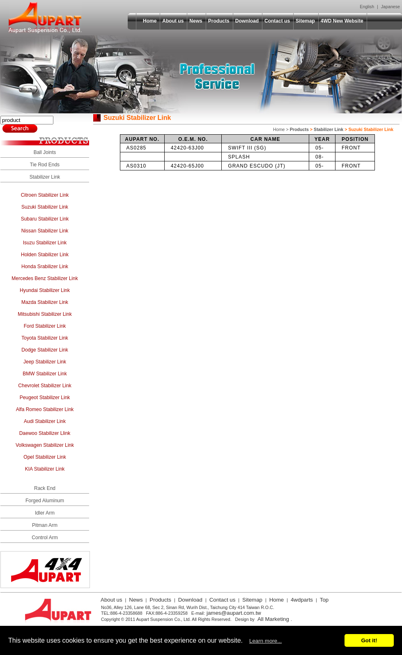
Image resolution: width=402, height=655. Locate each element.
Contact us (277, 21)
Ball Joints (45, 152)
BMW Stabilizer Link (45, 374)
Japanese (390, 6)
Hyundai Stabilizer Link (45, 290)
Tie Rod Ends (45, 165)
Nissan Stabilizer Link (45, 231)
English (367, 6)
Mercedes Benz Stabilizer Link (44, 278)
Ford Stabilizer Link (45, 326)
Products (219, 21)
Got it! (369, 640)
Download (247, 21)
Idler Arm (45, 513)
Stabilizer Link (45, 177)
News (195, 21)
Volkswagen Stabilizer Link (45, 445)
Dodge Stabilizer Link (44, 350)
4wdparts (302, 600)
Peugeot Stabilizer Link (45, 397)
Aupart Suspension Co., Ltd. (45, 17)
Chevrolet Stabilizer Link (44, 385)
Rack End (44, 488)
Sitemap (305, 21)
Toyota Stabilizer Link (44, 338)
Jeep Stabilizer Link (44, 362)
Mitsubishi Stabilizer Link (44, 314)
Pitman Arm (44, 525)
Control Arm (44, 537)
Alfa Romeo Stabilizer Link (45, 409)
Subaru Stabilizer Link (45, 219)
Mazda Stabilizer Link (44, 302)
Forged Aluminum (44, 500)
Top (324, 600)
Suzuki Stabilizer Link (44, 207)
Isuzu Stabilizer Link (45, 243)
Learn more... (265, 641)
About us (173, 21)
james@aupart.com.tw (234, 613)
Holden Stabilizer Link (45, 254)
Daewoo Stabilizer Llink (45, 433)
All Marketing (273, 619)
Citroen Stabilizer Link (45, 195)
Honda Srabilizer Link (44, 266)
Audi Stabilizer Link (45, 421)
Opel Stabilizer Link (44, 457)
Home (149, 21)
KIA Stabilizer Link (45, 469)
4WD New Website (342, 21)
